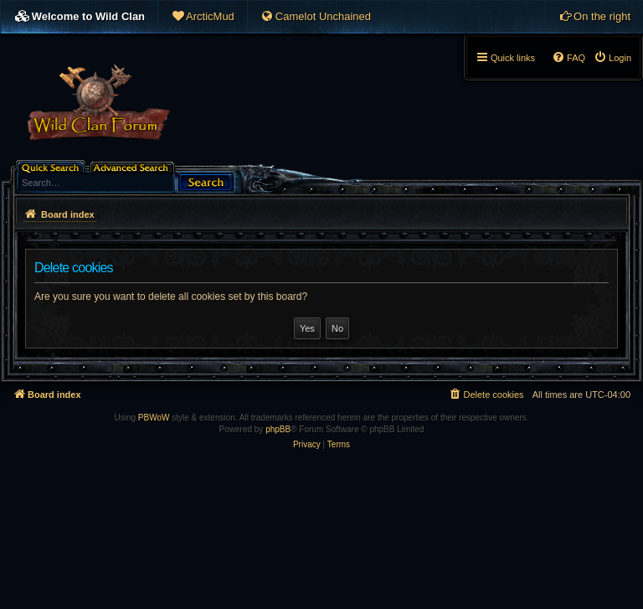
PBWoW (154, 417)
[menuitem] (202, 17)
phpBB (278, 429)
